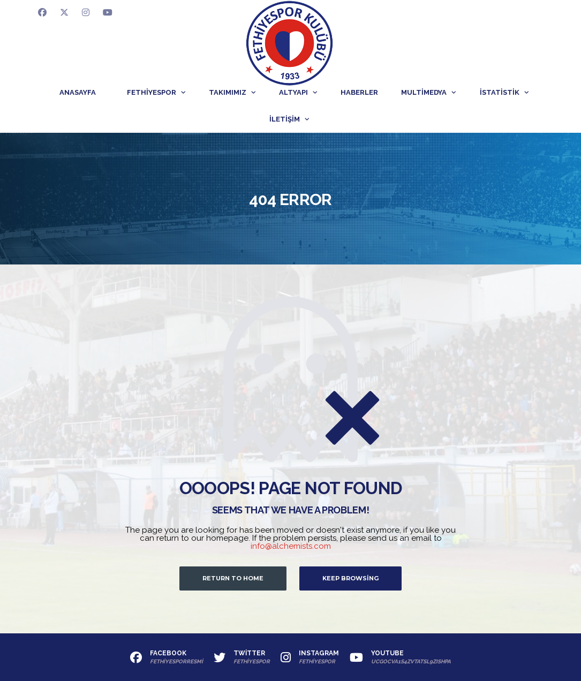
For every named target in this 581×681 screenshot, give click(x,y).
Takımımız (227, 92)
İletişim (284, 119)
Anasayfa (77, 92)
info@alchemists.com (291, 546)
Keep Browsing (350, 578)
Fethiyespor (151, 92)
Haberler (359, 92)
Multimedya (424, 92)
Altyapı (293, 92)
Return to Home (232, 578)
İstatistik (499, 92)
